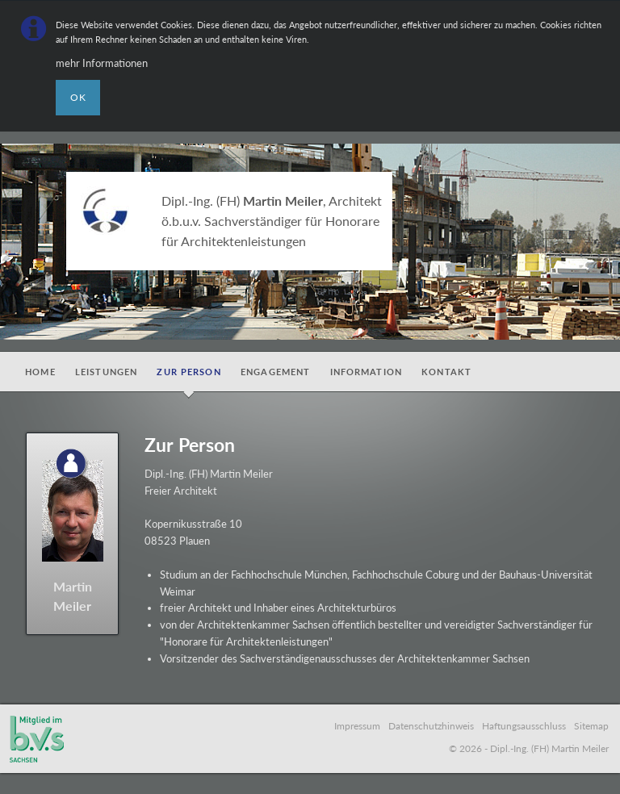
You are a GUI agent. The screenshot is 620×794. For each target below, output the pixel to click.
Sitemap (591, 725)
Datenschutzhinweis (431, 725)
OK (78, 97)
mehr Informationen (102, 62)
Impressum (357, 725)
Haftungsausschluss (524, 725)
